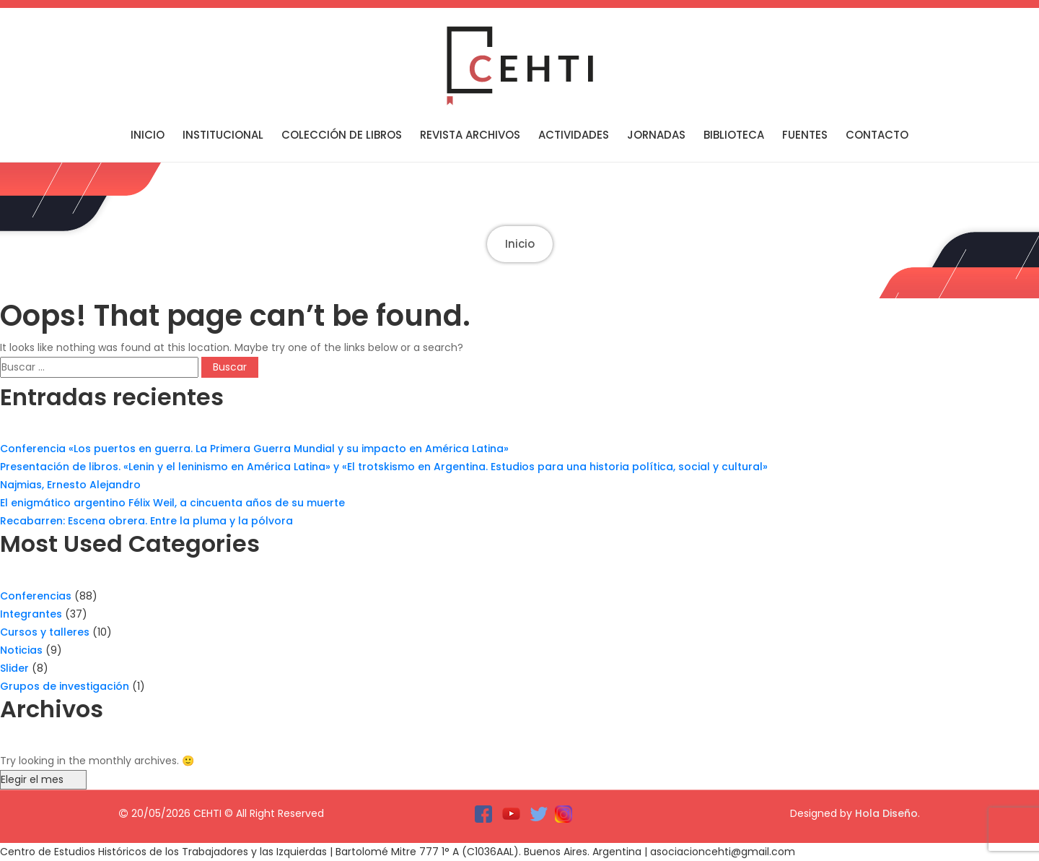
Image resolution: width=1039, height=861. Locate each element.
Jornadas (656, 134)
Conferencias (35, 596)
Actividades (573, 134)
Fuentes (805, 134)
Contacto (877, 134)
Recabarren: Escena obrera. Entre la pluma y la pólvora (146, 521)
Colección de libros (341, 134)
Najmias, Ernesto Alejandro (70, 484)
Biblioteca (733, 134)
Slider (14, 668)
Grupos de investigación (64, 686)
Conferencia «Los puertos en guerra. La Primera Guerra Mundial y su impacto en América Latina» (254, 448)
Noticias (21, 650)
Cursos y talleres (44, 632)
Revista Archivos (470, 134)
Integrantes (31, 614)
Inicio (148, 134)
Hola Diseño (886, 813)
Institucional (223, 134)
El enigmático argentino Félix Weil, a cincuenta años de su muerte (172, 503)
